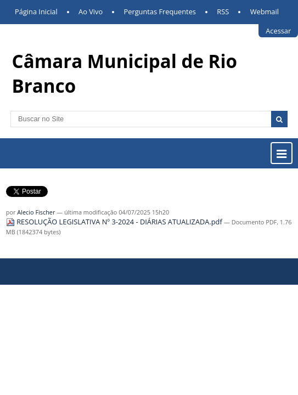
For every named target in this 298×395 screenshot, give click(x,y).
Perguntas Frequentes (160, 11)
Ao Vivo (90, 11)
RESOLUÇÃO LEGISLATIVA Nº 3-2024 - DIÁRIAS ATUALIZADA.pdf (115, 222)
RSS (223, 11)
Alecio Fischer (36, 212)
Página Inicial (36, 11)
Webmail (264, 11)
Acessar (278, 31)
